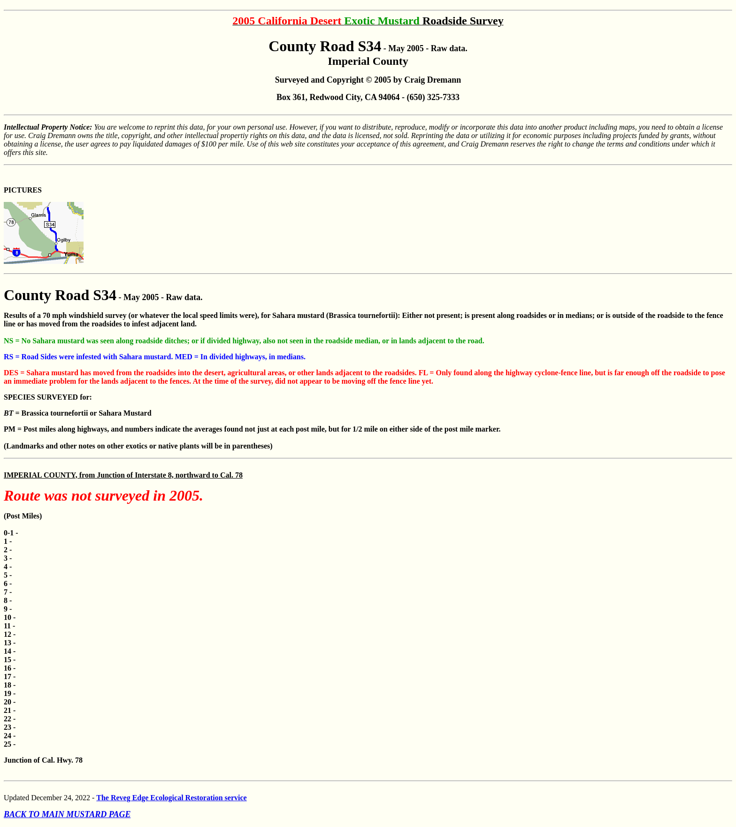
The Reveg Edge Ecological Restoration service (171, 798)
